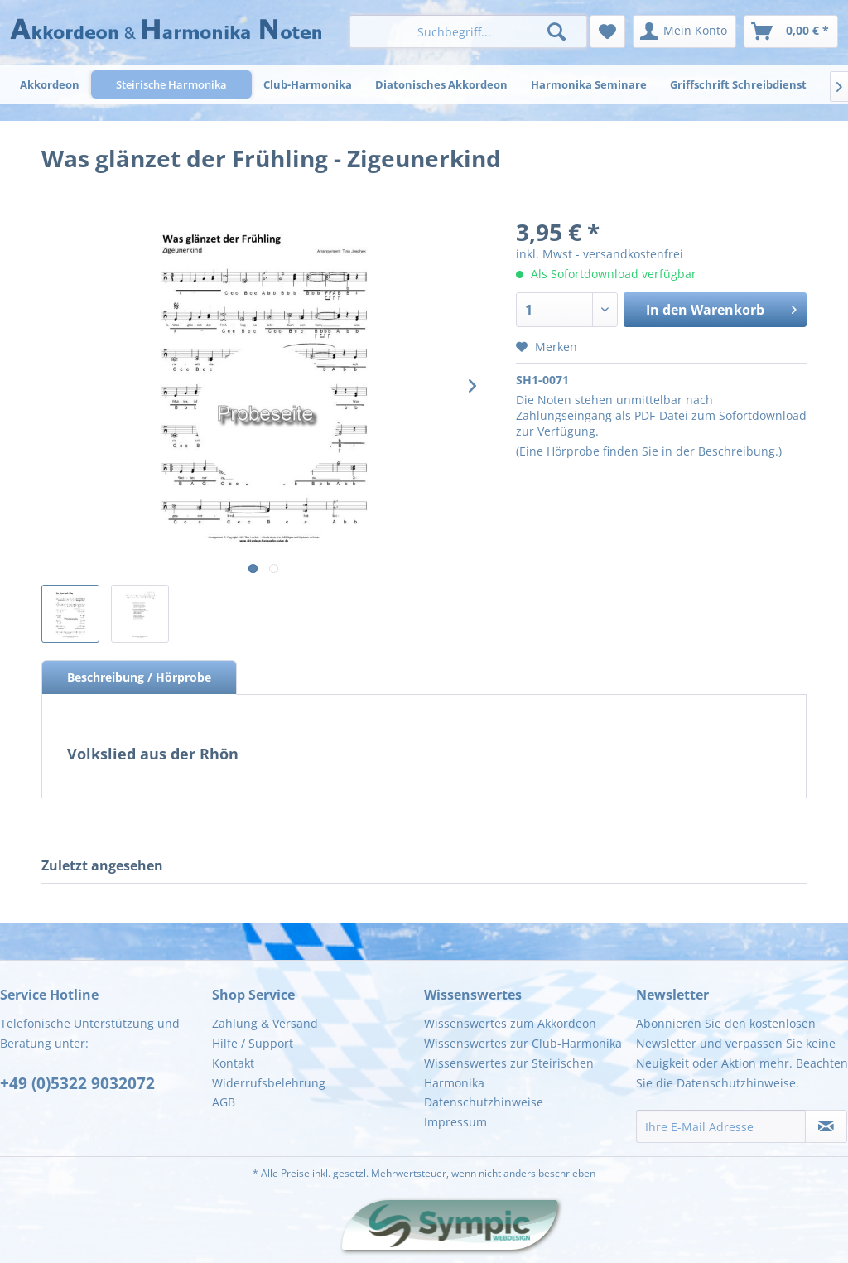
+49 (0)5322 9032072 (77, 1083)
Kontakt (233, 1063)
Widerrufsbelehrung (268, 1083)
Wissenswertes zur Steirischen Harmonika (509, 1073)
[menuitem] (468, 31)
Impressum (455, 1122)
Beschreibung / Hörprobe (139, 677)
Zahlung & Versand (265, 1023)
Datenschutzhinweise (483, 1102)
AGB (223, 1102)
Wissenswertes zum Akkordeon (510, 1023)
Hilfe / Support (252, 1043)
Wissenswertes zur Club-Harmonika (523, 1043)
